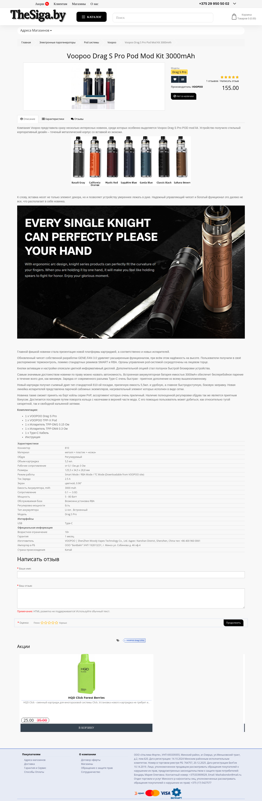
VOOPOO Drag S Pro (135, 640)
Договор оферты (90, 760)
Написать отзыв (229, 81)
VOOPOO (197, 86)
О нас (94, 4)
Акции (42, 3)
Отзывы (77, 119)
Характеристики (53, 119)
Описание (27, 119)
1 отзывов (212, 81)
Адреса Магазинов (36, 30)
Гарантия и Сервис (35, 768)
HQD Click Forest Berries (86, 698)
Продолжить (233, 622)
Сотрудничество (90, 772)
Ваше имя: (25, 568)
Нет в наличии (184, 96)
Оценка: (24, 622)
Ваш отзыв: (25, 585)
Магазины (79, 4)
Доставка (29, 764)
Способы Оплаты (34, 772)
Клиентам (60, 4)
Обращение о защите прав (97, 768)
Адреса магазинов (35, 760)
